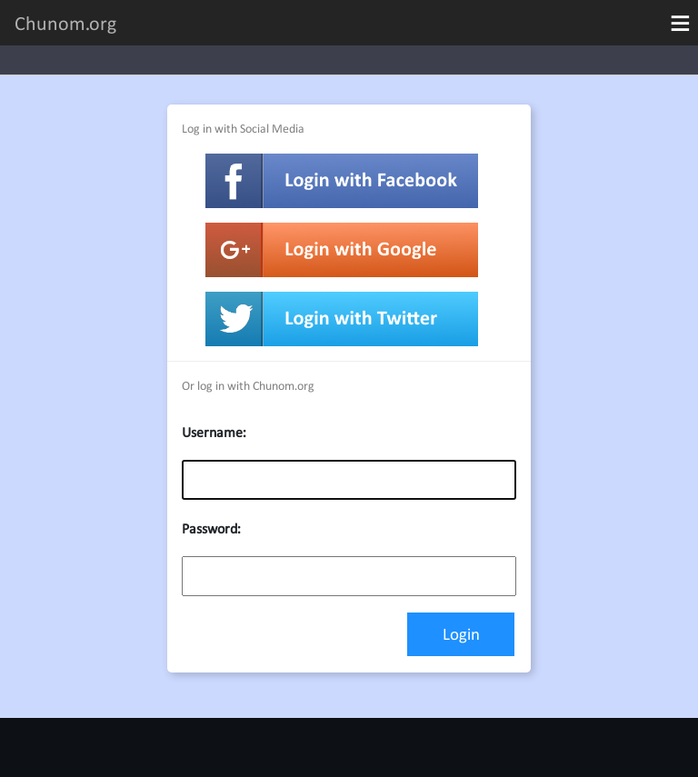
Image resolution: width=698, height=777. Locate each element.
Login (461, 634)
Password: (211, 528)
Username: (213, 431)
